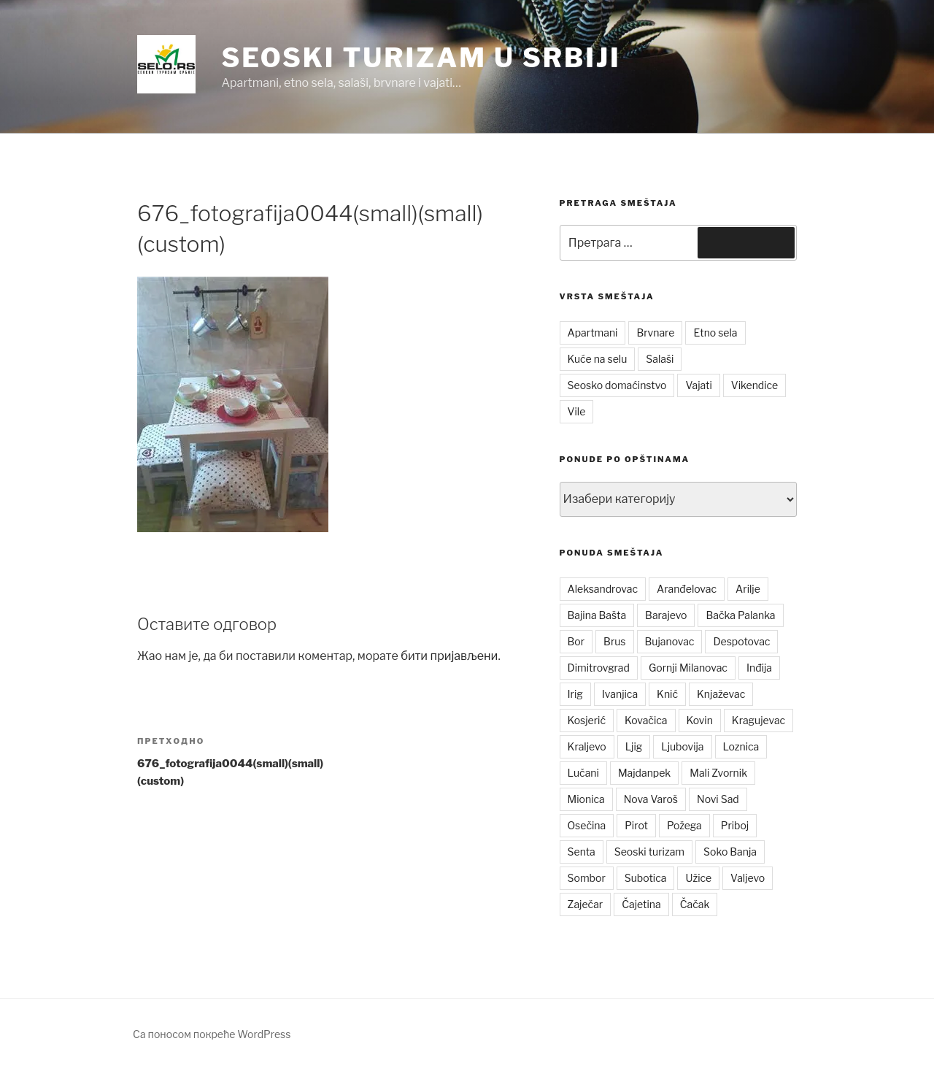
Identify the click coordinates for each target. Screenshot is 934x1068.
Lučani (583, 773)
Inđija (759, 667)
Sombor (587, 878)
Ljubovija (682, 746)
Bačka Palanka (740, 615)
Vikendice (754, 385)
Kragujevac (758, 720)
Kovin (700, 720)
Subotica (646, 878)
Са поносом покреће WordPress (211, 1034)
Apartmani (593, 332)
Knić (667, 694)
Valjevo (747, 878)
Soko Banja (730, 851)
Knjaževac (721, 694)
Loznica (741, 746)
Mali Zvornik (718, 773)
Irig (575, 694)
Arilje (748, 589)
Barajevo (666, 615)
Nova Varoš (651, 799)
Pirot (636, 825)
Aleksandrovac (603, 589)
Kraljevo (587, 746)
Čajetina (641, 904)
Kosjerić (587, 720)
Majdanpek (644, 773)
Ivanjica (620, 694)
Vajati (698, 385)
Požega (684, 825)
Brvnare (655, 332)
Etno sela (715, 332)
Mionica (586, 799)
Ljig (634, 746)
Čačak (695, 904)
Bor (576, 641)
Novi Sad (718, 799)
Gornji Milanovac (688, 667)
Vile (577, 411)
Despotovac (741, 641)
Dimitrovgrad (599, 667)
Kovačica (646, 720)
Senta (581, 851)
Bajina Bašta (597, 615)
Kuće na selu (598, 359)
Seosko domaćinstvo (617, 385)
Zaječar (585, 904)
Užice (698, 878)
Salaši (660, 359)
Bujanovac (670, 641)
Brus (614, 641)
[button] (166, 64)
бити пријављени (449, 656)
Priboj (735, 825)
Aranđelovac (687, 589)
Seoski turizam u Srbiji (420, 58)
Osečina (587, 825)
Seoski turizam (649, 851)
